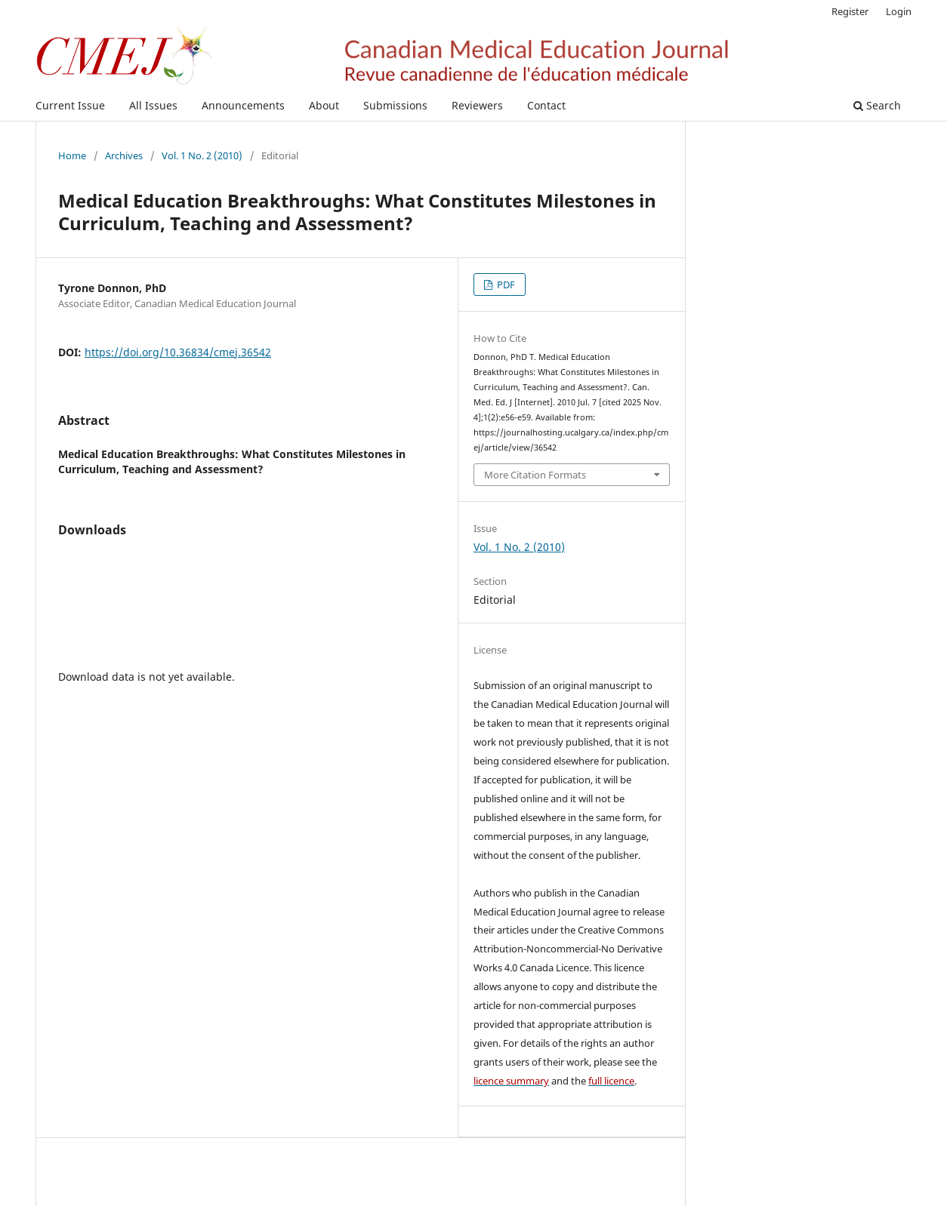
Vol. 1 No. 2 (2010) (202, 155)
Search (877, 105)
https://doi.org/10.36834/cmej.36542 (178, 352)
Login (899, 11)
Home (72, 155)
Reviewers (477, 105)
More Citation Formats (535, 474)
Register (849, 11)
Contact (546, 105)
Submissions (395, 105)
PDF (505, 284)
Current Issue (70, 105)
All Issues (153, 105)
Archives (124, 155)
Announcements (243, 105)
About (324, 105)
